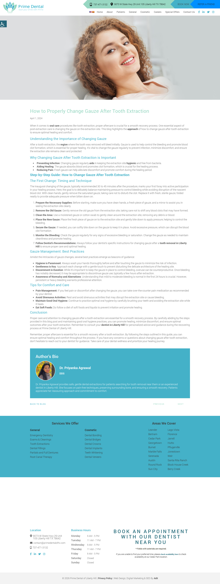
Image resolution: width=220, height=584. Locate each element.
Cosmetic (145, 11)
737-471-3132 (98, 4)
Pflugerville (174, 447)
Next (181, 404)
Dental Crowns (93, 443)
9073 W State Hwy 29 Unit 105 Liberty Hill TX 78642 (138, 4)
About (110, 11)
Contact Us (189, 11)
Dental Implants (93, 448)
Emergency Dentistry (41, 435)
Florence (172, 434)
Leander (152, 429)
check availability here (169, 554)
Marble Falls (155, 451)
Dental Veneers (93, 457)
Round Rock (155, 464)
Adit (156, 578)
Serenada (153, 456)
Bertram (152, 434)
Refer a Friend (206, 4)
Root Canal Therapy (41, 457)
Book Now (183, 4)
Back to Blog (38, 404)
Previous (158, 404)
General (133, 11)
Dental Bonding (93, 435)
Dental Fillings (37, 448)
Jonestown (174, 451)
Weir (170, 456)
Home (100, 11)
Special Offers (172, 11)
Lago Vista (173, 429)
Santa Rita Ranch (177, 460)
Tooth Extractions (40, 443)
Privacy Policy (105, 578)
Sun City (153, 469)
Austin (151, 460)
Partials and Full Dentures (44, 452)
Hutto (171, 442)
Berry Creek (174, 469)
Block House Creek (178, 464)
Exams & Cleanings (40, 439)
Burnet (152, 447)
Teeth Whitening (94, 452)
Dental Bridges (93, 439)
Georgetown (155, 442)
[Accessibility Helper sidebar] (3, 24)
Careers (157, 11)
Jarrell (171, 438)
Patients (121, 11)
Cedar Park (154, 438)
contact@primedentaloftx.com (47, 542)
